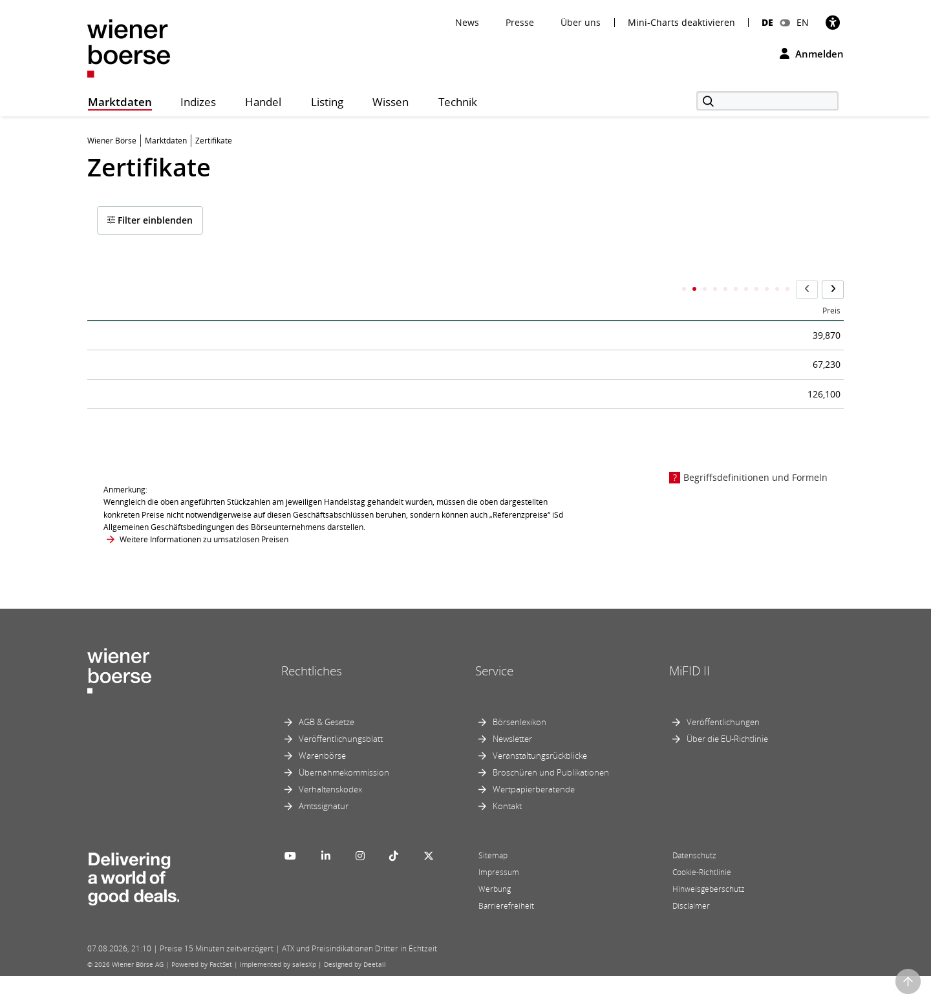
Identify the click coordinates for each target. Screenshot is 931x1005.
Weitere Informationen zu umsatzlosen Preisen (204, 567)
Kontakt (507, 835)
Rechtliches (311, 699)
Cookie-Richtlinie (701, 901)
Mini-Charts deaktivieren (681, 22)
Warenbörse (322, 784)
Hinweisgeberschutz (708, 918)
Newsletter (512, 768)
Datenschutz (694, 884)
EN (803, 22)
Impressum (498, 901)
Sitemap (493, 884)
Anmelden (812, 53)
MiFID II (689, 699)
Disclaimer (691, 934)
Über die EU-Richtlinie (727, 768)
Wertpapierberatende (534, 818)
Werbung (494, 918)
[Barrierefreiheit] (833, 22)
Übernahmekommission (344, 801)
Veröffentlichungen (723, 751)
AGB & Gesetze (326, 751)
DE (767, 22)
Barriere (701, 290)
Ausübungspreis (765, 290)
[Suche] (767, 101)
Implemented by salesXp (278, 993)
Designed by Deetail (355, 993)
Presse (520, 22)
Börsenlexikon (519, 751)
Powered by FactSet (201, 993)
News (467, 22)
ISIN (488, 290)
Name (109, 290)
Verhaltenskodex (330, 818)
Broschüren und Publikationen (551, 801)
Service (494, 699)
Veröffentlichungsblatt (341, 768)
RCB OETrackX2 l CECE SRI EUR (179, 371)
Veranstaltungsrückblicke (540, 784)
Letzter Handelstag (634, 290)
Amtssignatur (323, 835)
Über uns (581, 22)
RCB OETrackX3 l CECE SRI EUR (179, 415)
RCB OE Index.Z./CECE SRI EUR (178, 327)
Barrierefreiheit (506, 934)
